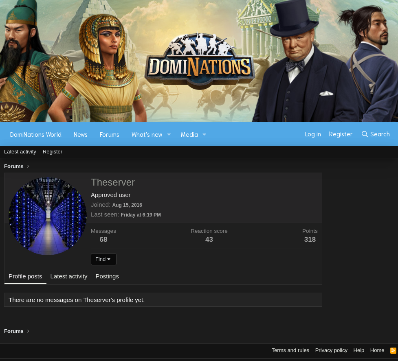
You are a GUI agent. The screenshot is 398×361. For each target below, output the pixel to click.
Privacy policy (331, 350)
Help (359, 350)
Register (52, 152)
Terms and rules (290, 350)
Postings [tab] (107, 276)
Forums (109, 134)
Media (189, 134)
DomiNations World (36, 134)
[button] (169, 134)
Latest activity (20, 152)
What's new (147, 134)
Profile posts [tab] (25, 276)
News (81, 134)
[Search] (375, 134)
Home (377, 350)
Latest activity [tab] (69, 276)
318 (310, 239)
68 (104, 239)
